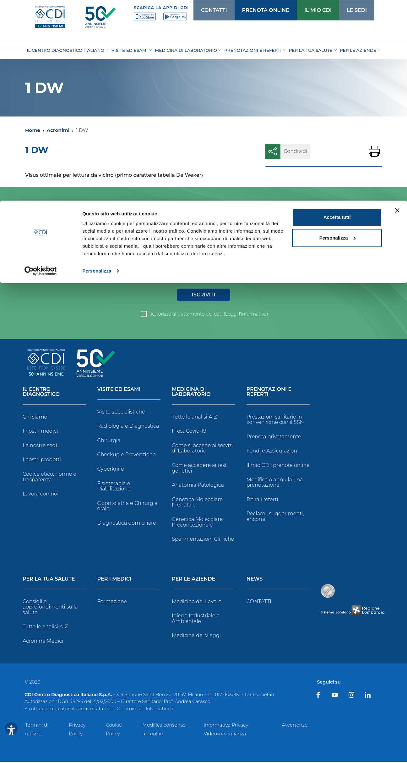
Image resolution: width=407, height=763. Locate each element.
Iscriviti (203, 296)
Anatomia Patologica (198, 486)
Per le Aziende (193, 580)
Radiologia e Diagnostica (128, 427)
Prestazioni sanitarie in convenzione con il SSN (275, 421)
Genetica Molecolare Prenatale (197, 503)
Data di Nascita (100, 268)
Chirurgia (109, 442)
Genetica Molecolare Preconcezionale (197, 523)
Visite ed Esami (119, 390)
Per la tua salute (49, 580)
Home (32, 130)
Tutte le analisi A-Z (194, 418)
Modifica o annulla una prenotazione (275, 484)
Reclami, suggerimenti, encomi (275, 517)
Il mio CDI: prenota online (278, 466)
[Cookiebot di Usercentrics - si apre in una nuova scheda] (40, 70)
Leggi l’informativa (246, 315)
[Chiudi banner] (397, 10)
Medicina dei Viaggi (196, 637)
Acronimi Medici (43, 642)
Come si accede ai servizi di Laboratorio (202, 449)
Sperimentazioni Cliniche (203, 540)
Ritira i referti (262, 501)
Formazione (112, 603)
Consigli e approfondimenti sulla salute (50, 608)
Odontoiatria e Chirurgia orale (127, 507)
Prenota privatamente (274, 438)
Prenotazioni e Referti (269, 393)
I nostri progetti (42, 461)
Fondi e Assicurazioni (273, 452)
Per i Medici (114, 580)
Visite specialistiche (121, 413)
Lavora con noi (40, 495)
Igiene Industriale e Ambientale (196, 619)
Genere (29, 277)
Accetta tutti (337, 16)
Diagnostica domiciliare (126, 524)
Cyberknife (110, 470)
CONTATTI (259, 603)
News (255, 580)
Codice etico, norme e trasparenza (49, 478)
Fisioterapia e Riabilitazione (114, 487)
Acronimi (57, 130)
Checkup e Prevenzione (126, 456)
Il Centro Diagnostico (41, 393)
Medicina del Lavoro (196, 603)
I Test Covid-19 (189, 432)
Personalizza (96, 70)
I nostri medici (40, 432)
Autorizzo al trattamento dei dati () (209, 315)
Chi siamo (35, 418)
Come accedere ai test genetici (199, 469)
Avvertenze (294, 726)
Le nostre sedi (40, 447)
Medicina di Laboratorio (191, 393)
